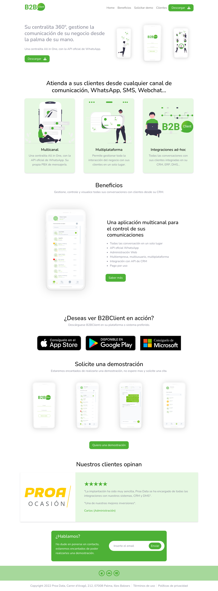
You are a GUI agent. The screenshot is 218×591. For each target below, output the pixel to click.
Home (110, 8)
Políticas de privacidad (173, 586)
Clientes (161, 8)
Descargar (181, 8)
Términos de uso (144, 586)
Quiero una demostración (109, 445)
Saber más (116, 278)
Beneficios (124, 8)
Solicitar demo (143, 8)
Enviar (155, 546)
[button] (95, 484)
